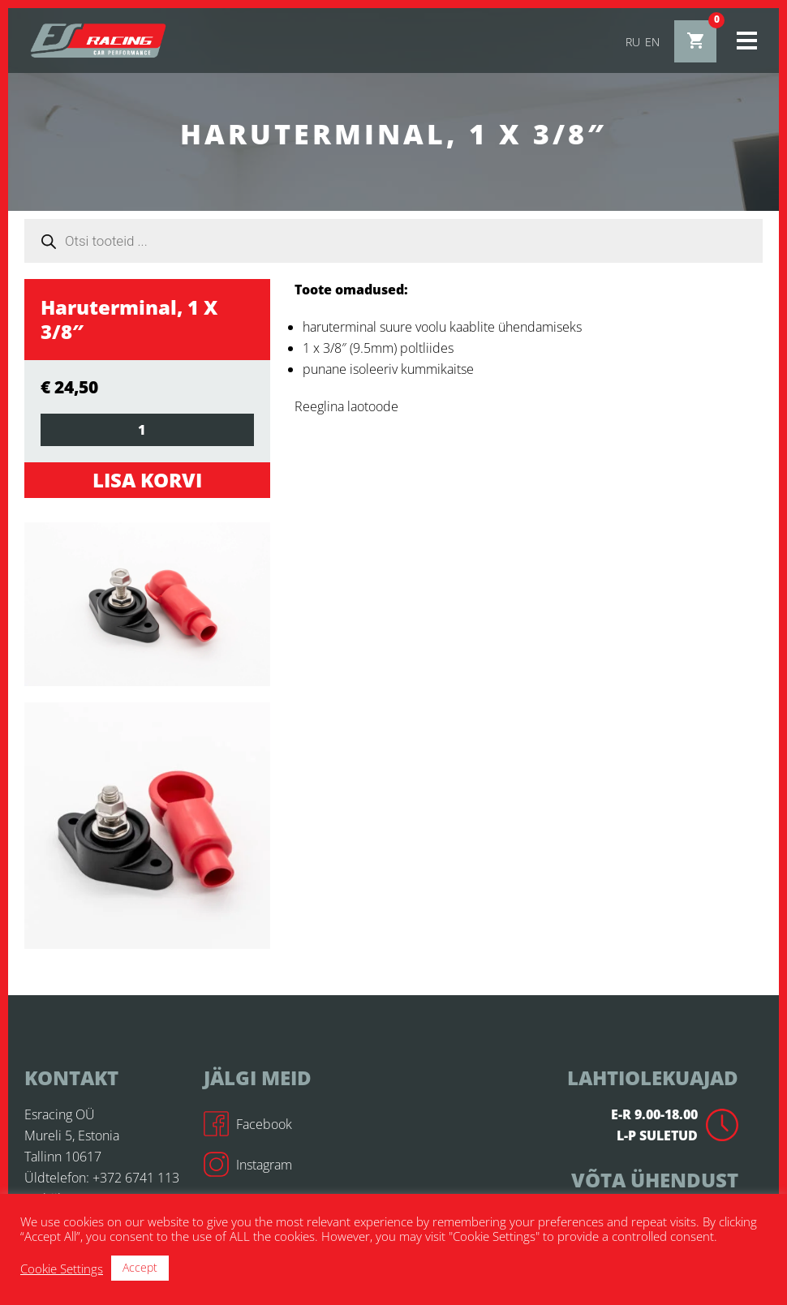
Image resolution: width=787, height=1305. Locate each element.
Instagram (248, 1165)
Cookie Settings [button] (61, 1268)
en (652, 41)
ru (633, 41)
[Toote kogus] (147, 430)
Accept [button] (140, 1267)
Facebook (248, 1124)
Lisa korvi (147, 479)
